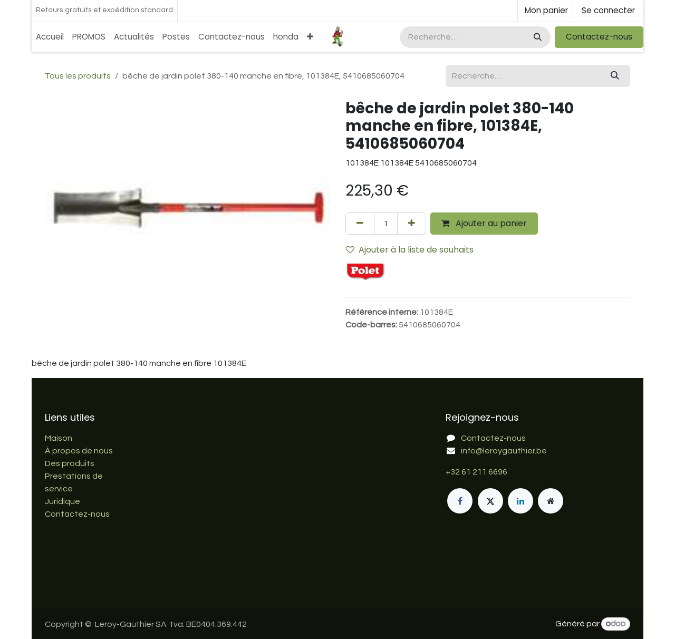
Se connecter (608, 10)
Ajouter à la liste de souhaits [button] (410, 250)
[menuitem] (50, 37)
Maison (58, 438)
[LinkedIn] (520, 501)
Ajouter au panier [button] (484, 223)
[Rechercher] (537, 37)
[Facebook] (459, 501)
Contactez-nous (599, 36)
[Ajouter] (411, 223)
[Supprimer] (359, 223)
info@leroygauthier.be (504, 451)
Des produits (69, 463)
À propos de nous (79, 451)
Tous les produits (78, 76)
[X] (490, 501)
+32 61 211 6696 (476, 472)
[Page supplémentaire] (550, 501)
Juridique (62, 501)
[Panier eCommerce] (545, 11)
